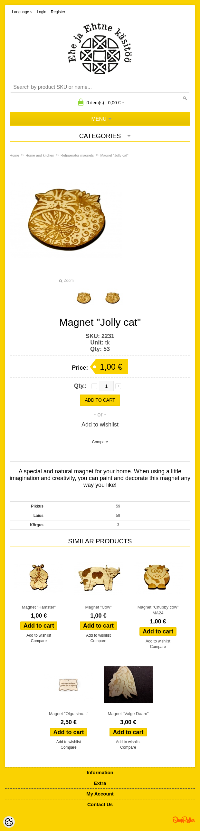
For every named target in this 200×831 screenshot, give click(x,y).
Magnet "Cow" (98, 607)
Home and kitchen (39, 155)
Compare (100, 442)
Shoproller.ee (184, 819)
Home (14, 155)
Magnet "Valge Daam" (128, 713)
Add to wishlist (100, 424)
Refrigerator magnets (77, 155)
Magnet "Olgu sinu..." (68, 713)
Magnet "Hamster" (39, 607)
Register (58, 12)
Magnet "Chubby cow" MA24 (158, 610)
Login (41, 12)
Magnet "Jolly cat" (114, 155)
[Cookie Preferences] (9, 822)
